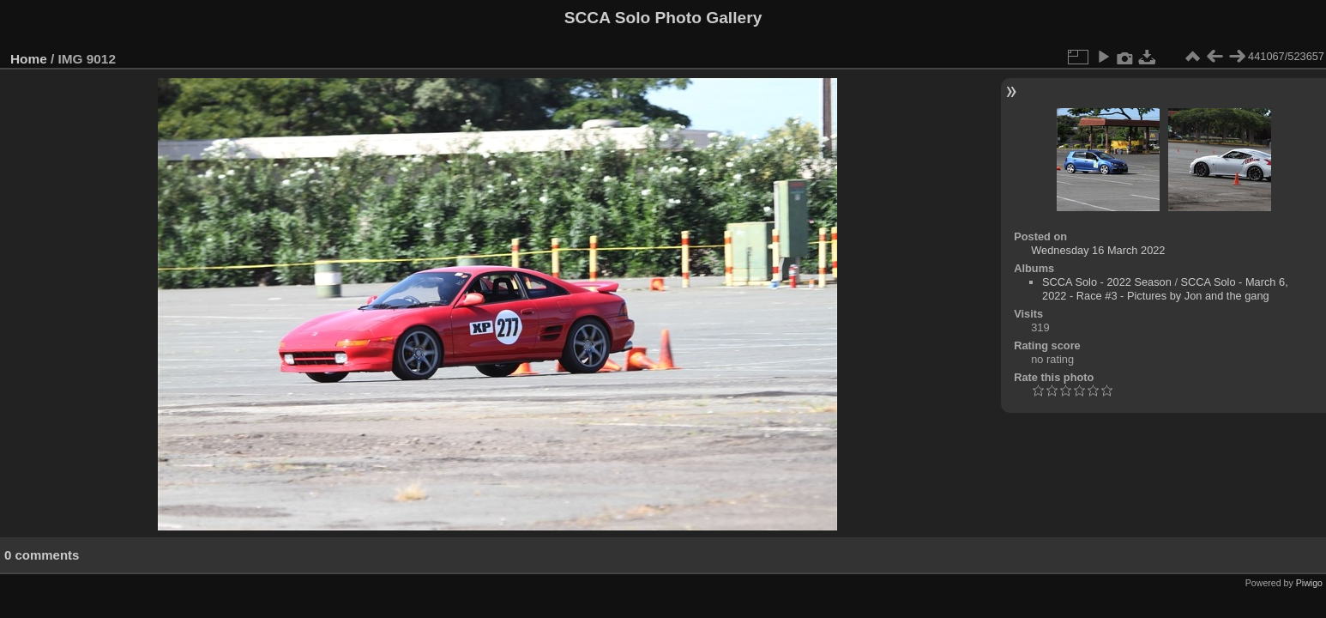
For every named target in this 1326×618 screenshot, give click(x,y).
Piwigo (1309, 583)
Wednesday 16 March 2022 (1098, 250)
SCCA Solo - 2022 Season (1107, 282)
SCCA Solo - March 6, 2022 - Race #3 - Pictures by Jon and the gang (1165, 289)
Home (28, 59)
